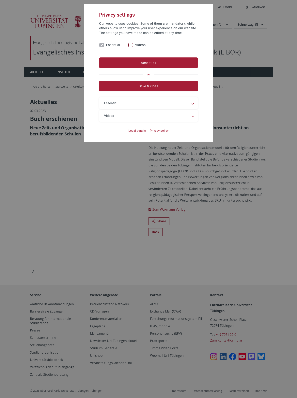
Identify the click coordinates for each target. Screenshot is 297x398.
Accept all (148, 63)
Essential (113, 45)
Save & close (148, 86)
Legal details (137, 130)
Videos (140, 45)
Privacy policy (159, 130)
